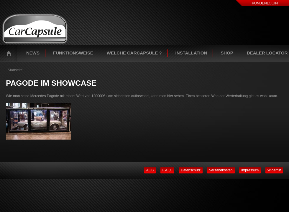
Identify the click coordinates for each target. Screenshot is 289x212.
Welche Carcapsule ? (134, 52)
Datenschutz (191, 170)
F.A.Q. (167, 170)
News (33, 52)
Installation (191, 52)
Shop (227, 52)
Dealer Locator (267, 52)
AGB (150, 170)
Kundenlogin (265, 3)
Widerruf (274, 170)
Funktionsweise (73, 52)
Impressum (250, 170)
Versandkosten (220, 170)
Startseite (10, 53)
